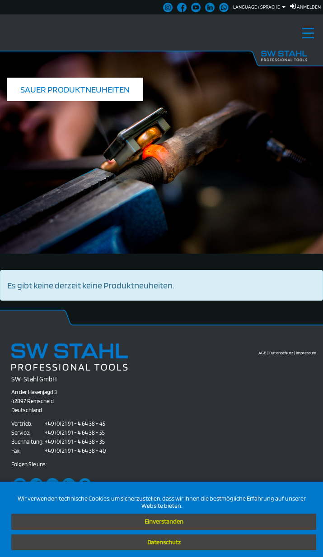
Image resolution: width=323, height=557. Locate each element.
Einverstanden (164, 521)
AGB (262, 352)
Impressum (306, 352)
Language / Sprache (259, 7)
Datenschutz (164, 542)
